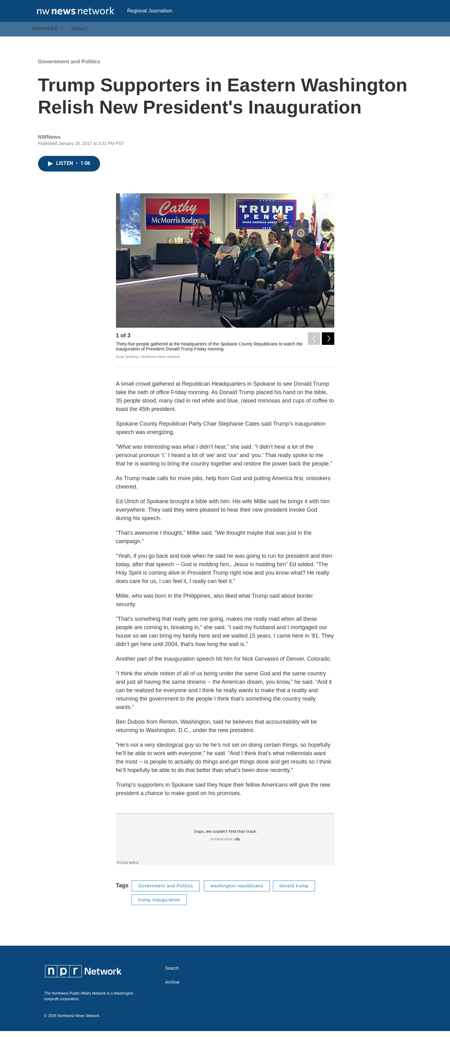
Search (172, 979)
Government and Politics (69, 72)
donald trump (294, 896)
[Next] (328, 348)
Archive (172, 993)
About (79, 39)
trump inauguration (159, 910)
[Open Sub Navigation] (62, 39)
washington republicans (236, 896)
